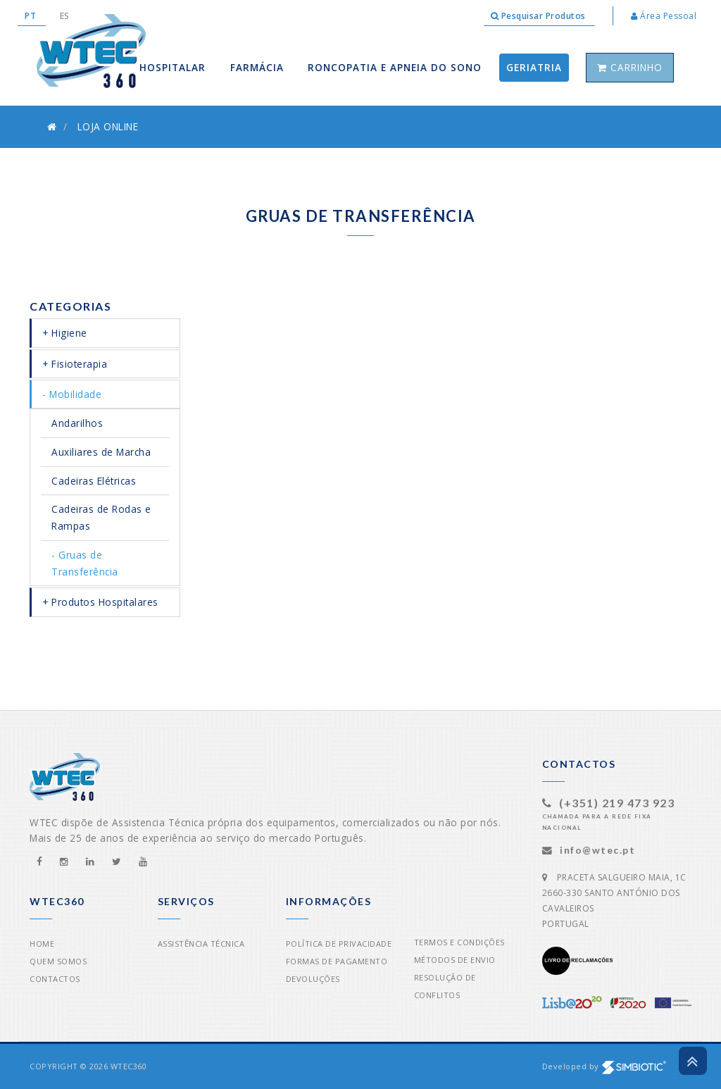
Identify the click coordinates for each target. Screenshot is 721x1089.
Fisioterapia (79, 364)
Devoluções (313, 978)
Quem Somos (58, 961)
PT (32, 16)
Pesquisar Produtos (540, 16)
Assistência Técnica (201, 943)
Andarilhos (77, 423)
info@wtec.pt (597, 850)
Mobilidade (75, 394)
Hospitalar (172, 67)
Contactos (55, 978)
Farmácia (257, 67)
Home (42, 943)
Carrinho (630, 67)
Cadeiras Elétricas (93, 480)
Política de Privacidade (339, 943)
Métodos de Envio (455, 959)
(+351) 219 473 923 (617, 802)
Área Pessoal (663, 16)
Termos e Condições (459, 942)
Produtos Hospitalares (104, 602)
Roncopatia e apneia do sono (395, 67)
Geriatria (534, 67)
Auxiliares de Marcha (101, 452)
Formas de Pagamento (337, 961)
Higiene (69, 333)
